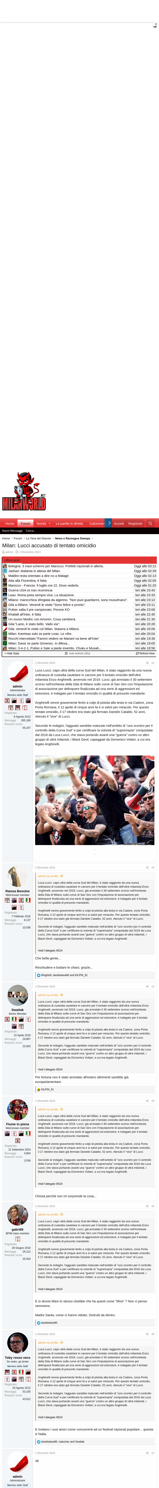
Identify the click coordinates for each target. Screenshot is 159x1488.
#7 (153, 1453)
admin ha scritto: (48, 876)
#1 (153, 662)
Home (9, 523)
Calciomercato (100, 523)
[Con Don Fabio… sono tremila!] (28, 700)
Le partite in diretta (69, 523)
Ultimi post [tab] (12, 560)
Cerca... (31, 530)
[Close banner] (156, 24)
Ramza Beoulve (17, 891)
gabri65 (17, 1229)
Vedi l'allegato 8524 (50, 950)
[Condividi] (147, 663)
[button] (50, 523)
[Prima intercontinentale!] (24, 707)
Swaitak (18, 1010)
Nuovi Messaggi (12, 530)
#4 (153, 1100)
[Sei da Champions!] (21, 700)
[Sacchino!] (17, 707)
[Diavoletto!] (7, 700)
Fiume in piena (17, 1124)
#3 (153, 986)
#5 (153, 1206)
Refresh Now (145, 653)
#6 (153, 1334)
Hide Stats (11, 653)
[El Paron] (14, 700)
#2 (153, 867)
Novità (41, 523)
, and (64, 975)
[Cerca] (150, 523)
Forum (25, 523)
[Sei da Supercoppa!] (10, 707)
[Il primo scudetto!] (28, 900)
